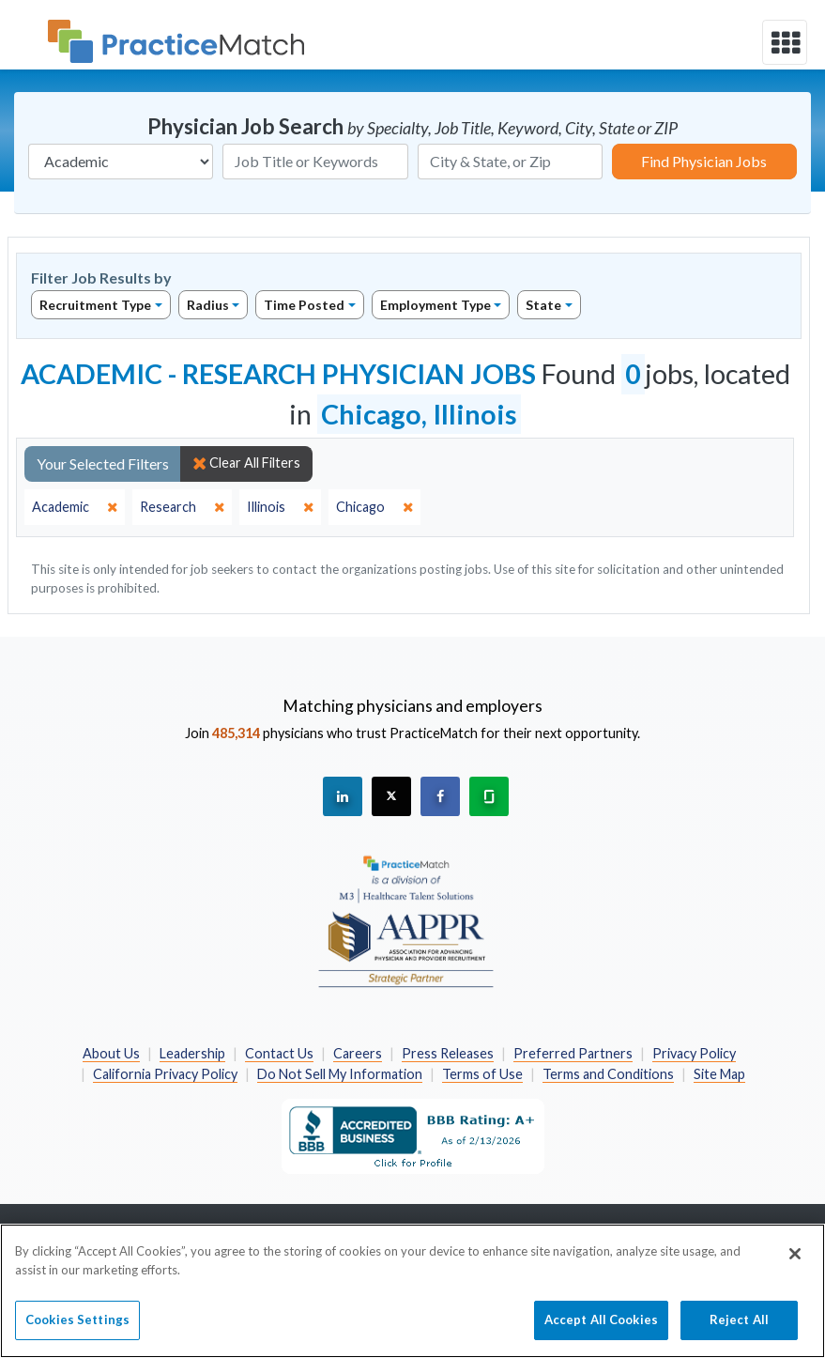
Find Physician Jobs (704, 161)
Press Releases (448, 1053)
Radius (208, 305)
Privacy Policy (694, 1053)
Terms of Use (482, 1074)
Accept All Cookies (601, 1331)
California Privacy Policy (165, 1074)
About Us (111, 1053)
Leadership (192, 1053)
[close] (74, 507)
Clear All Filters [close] (246, 463)
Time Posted (304, 305)
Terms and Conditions (608, 1074)
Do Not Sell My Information (339, 1074)
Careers (357, 1053)
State (543, 305)
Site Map (719, 1074)
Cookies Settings (77, 1331)
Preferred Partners (573, 1053)
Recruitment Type (95, 305)
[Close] (795, 1266)
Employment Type (435, 305)
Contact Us (279, 1053)
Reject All (739, 1331)
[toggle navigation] (784, 42)
